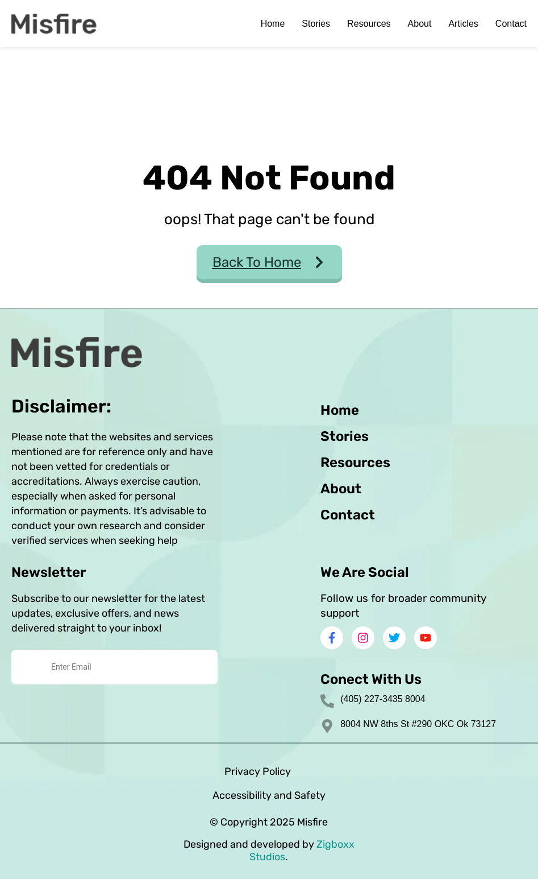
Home (273, 23)
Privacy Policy (257, 771)
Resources (368, 23)
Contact (511, 23)
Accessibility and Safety (269, 795)
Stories (316, 23)
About (420, 23)
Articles (463, 23)
